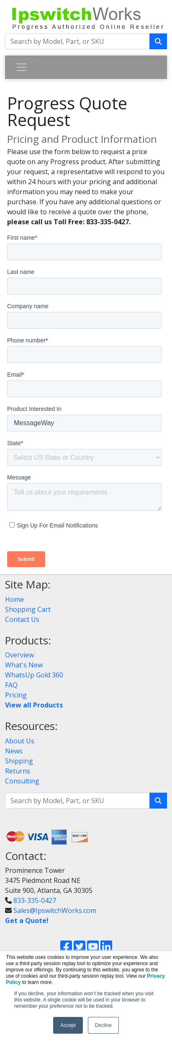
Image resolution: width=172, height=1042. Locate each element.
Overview (19, 654)
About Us (19, 740)
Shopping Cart (28, 609)
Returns (17, 771)
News (14, 751)
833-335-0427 (34, 900)
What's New (24, 664)
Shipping (19, 761)
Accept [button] (68, 1025)
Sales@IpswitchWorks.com (54, 910)
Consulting (22, 781)
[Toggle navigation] (21, 67)
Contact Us (22, 619)
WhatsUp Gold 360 (34, 674)
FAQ (11, 685)
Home (14, 599)
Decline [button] (103, 1025)
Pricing (16, 695)
